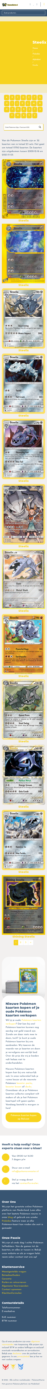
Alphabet (37, 60)
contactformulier (29, 1183)
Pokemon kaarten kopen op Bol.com (23, 1117)
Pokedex (36, 54)
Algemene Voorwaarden (15, 1286)
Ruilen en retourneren (14, 1282)
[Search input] (20, 127)
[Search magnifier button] (40, 127)
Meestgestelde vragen (14, 1272)
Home (35, 48)
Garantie (7, 1279)
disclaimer (17, 1354)
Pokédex (6, 1221)
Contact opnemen (11, 1289)
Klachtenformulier (12, 1293)
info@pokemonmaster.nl (25, 1171)
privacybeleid (23, 1357)
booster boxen (13, 1087)
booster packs (24, 1083)
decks (28, 1087)
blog (10, 1217)
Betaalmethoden (11, 1275)
